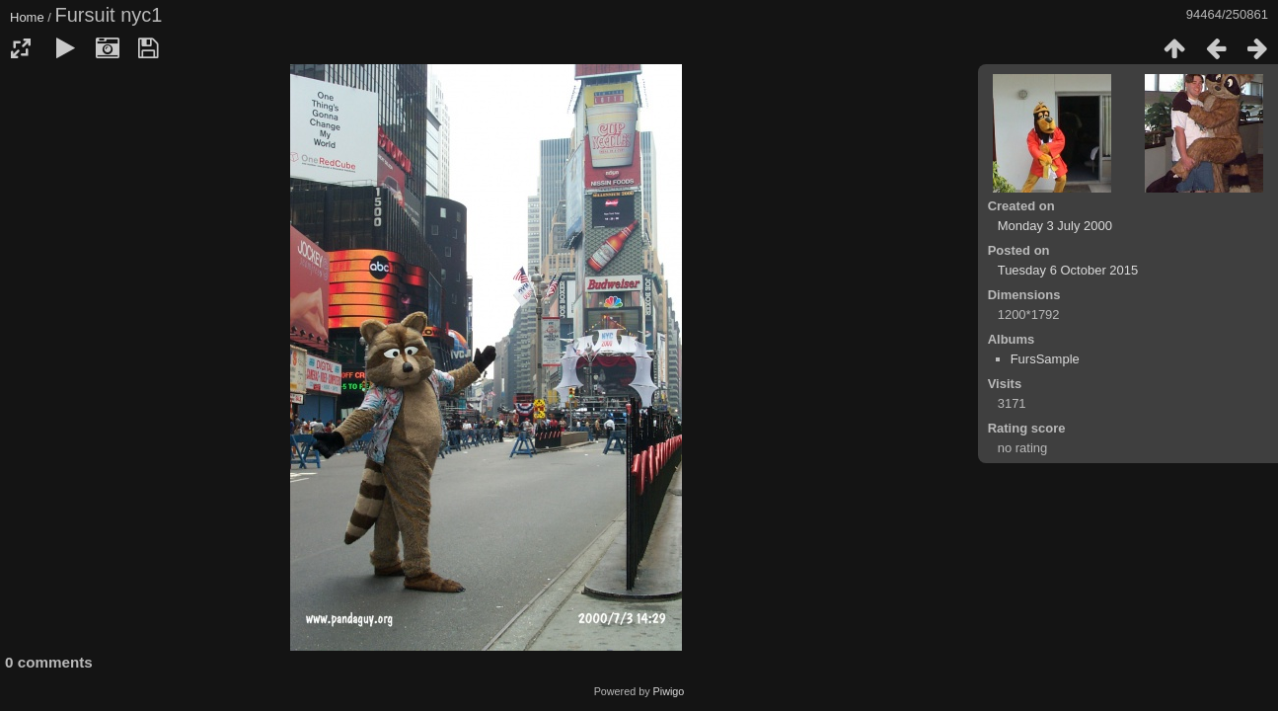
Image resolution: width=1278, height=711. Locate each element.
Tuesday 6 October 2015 (1068, 270)
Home (27, 17)
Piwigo (669, 691)
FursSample (1045, 359)
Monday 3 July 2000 (1055, 225)
